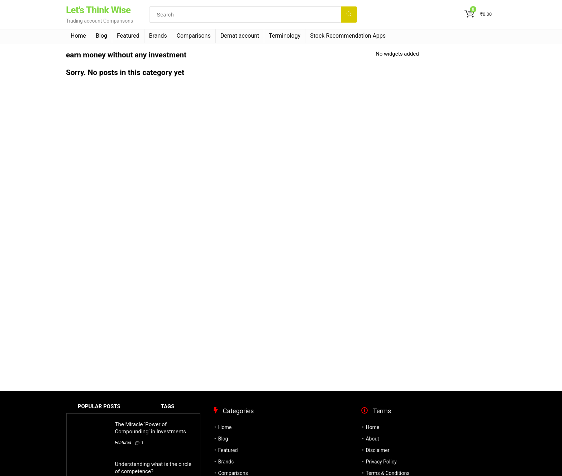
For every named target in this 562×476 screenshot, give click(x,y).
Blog (101, 35)
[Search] (349, 14)
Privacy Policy (381, 462)
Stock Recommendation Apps (348, 35)
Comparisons (194, 35)
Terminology (284, 35)
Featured (128, 35)
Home (78, 35)
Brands (158, 35)
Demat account (239, 35)
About (372, 439)
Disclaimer (377, 450)
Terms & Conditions (387, 473)
